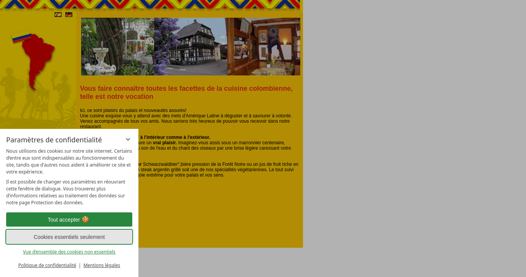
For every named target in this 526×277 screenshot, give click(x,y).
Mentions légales (101, 265)
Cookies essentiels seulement (69, 237)
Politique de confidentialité (47, 265)
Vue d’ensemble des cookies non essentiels (69, 252)
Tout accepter (69, 220)
